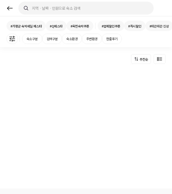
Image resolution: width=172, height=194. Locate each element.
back (9, 8)
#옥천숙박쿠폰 (80, 26)
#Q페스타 (56, 26)
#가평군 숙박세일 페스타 (26, 26)
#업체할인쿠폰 (111, 26)
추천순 (144, 59)
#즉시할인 (134, 26)
